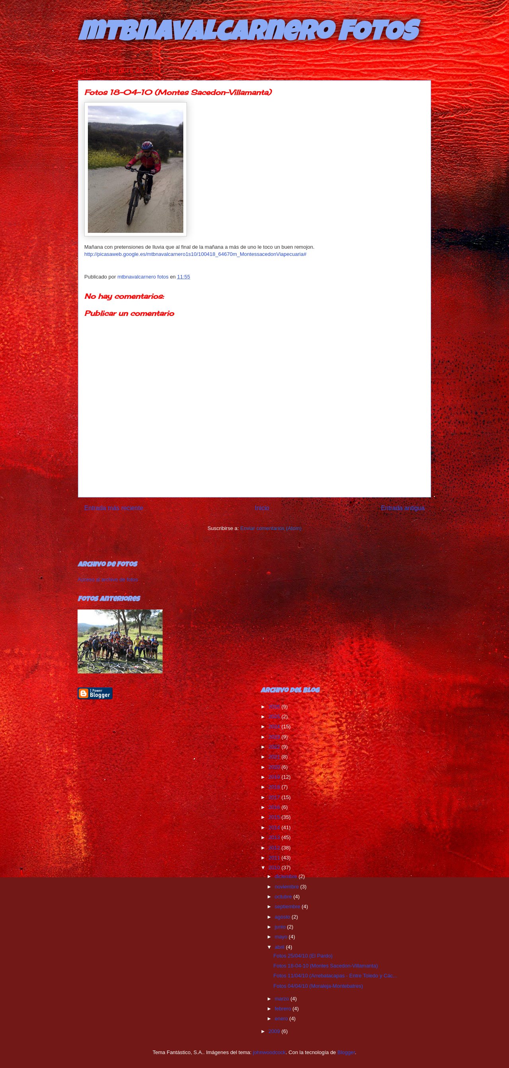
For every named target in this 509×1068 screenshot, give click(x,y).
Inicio (262, 508)
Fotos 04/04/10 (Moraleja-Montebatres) (318, 986)
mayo (282, 937)
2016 (275, 807)
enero (282, 1019)
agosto (283, 917)
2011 (275, 858)
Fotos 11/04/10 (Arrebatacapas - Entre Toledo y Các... (335, 976)
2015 (275, 817)
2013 (275, 837)
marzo (283, 999)
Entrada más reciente (113, 508)
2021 (275, 757)
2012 (275, 848)
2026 (275, 707)
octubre (284, 897)
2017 (275, 797)
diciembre (287, 876)
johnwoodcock (269, 1052)
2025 (275, 717)
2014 (275, 827)
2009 (275, 1031)
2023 (275, 737)
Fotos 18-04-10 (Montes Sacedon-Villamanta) (325, 966)
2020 (275, 767)
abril (280, 947)
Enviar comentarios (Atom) (270, 528)
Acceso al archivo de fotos (108, 579)
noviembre (287, 887)
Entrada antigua (403, 508)
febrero (284, 1009)
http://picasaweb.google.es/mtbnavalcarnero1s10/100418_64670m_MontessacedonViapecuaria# (195, 254)
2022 (275, 747)
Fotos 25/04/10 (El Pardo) (302, 956)
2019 (275, 777)
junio (281, 927)
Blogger (346, 1052)
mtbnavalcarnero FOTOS (247, 34)
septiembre (288, 906)
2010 (275, 868)
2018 (275, 787)
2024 (275, 726)
